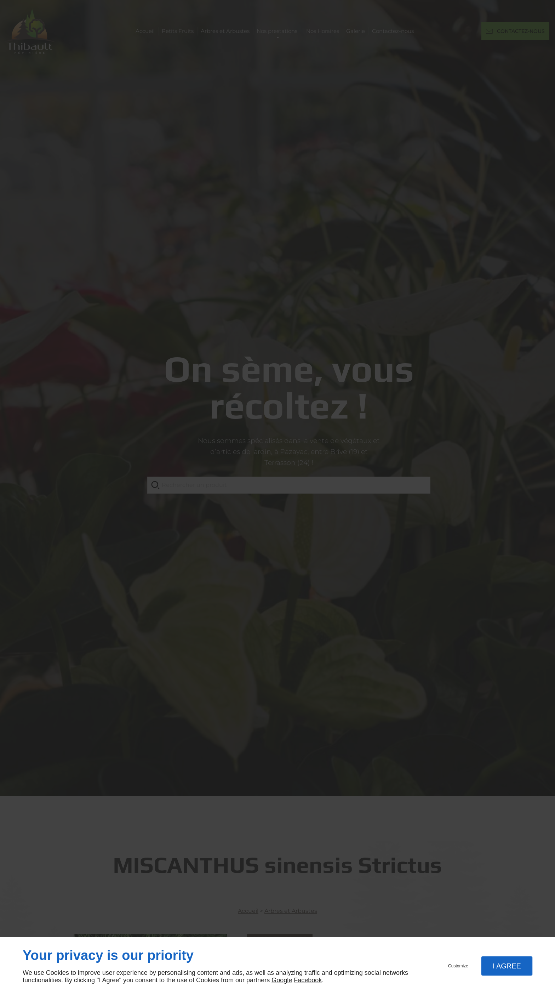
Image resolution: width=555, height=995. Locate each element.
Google (281, 980)
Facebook (308, 980)
